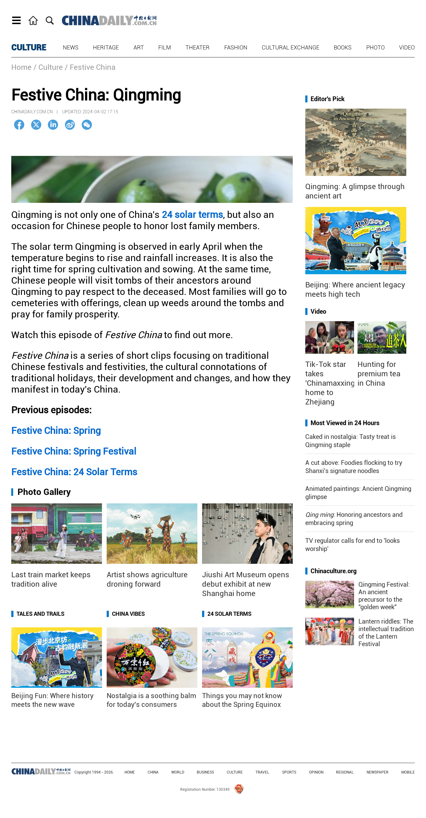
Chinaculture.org (334, 571)
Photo (375, 47)
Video (407, 47)
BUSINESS (205, 772)
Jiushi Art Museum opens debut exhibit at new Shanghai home (245, 584)
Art (139, 47)
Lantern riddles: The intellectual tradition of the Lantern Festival (386, 633)
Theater (197, 47)
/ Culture (48, 67)
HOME (129, 772)
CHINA (153, 772)
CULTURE (28, 47)
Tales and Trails (40, 613)
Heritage (106, 47)
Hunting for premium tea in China (379, 374)
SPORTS (289, 772)
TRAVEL (262, 772)
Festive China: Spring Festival (73, 451)
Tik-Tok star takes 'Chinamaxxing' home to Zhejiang (331, 383)
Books (343, 47)
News (71, 47)
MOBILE (408, 772)
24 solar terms (192, 214)
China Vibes (128, 613)
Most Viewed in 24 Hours (345, 423)
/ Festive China (90, 67)
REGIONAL (345, 772)
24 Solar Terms (229, 613)
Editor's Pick (328, 99)
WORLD (177, 772)
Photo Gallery (44, 492)
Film (164, 47)
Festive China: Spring (56, 430)
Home (21, 67)
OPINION (316, 772)
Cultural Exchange (290, 47)
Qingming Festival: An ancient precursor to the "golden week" (384, 596)
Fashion (235, 47)
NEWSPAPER (377, 772)
